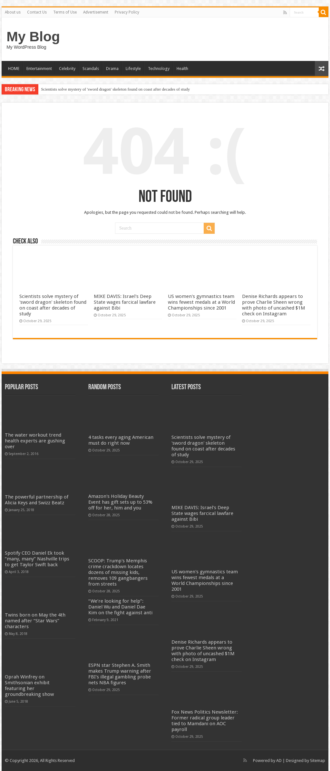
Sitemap (317, 760)
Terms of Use (65, 12)
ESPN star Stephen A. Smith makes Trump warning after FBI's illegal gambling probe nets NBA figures (119, 674)
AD (279, 760)
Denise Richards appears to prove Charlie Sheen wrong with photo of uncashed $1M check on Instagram (273, 305)
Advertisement (95, 12)
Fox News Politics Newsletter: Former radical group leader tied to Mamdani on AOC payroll (204, 720)
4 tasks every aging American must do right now (120, 440)
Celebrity (67, 68)
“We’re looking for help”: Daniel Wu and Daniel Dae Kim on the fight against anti (120, 607)
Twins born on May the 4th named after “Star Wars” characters (35, 620)
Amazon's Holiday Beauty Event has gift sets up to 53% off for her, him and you (120, 502)
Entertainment (39, 68)
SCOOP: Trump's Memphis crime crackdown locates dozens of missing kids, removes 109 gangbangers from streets (118, 572)
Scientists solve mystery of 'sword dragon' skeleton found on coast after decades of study (115, 89)
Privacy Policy (127, 12)
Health (182, 68)
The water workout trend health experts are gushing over (35, 441)
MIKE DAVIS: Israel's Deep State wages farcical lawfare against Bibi (125, 302)
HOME (13, 68)
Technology (159, 68)
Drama (112, 68)
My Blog (33, 36)
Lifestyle (133, 68)
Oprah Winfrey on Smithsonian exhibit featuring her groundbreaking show (29, 685)
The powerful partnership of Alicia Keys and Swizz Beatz (36, 500)
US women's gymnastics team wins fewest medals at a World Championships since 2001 (201, 302)
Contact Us (37, 12)
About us (13, 12)
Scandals (90, 68)
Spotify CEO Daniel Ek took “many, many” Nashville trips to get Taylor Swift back (37, 559)
